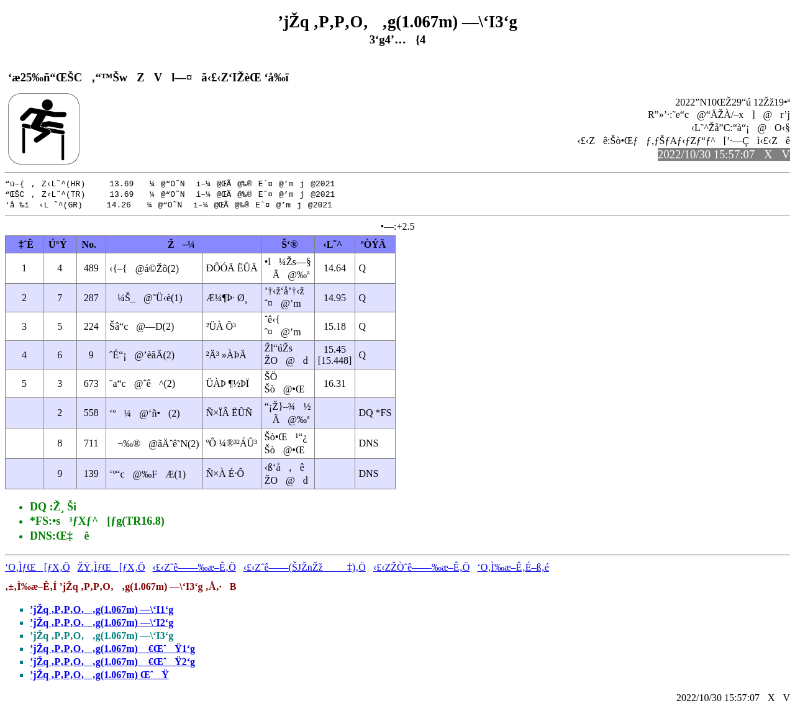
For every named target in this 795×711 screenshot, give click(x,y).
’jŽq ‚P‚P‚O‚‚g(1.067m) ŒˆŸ (99, 676)
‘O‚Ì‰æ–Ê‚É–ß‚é (513, 569)
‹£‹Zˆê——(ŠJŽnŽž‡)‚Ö (304, 569)
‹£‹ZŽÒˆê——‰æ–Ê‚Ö (421, 569)
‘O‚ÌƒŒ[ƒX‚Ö (37, 569)
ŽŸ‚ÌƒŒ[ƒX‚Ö (111, 569)
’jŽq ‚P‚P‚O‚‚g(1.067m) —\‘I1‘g (101, 611)
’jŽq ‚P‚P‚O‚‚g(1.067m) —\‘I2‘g (101, 624)
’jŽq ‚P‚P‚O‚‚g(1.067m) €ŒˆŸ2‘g (112, 663)
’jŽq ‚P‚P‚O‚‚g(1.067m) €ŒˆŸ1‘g (112, 650)
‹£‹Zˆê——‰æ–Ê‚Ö (194, 569)
